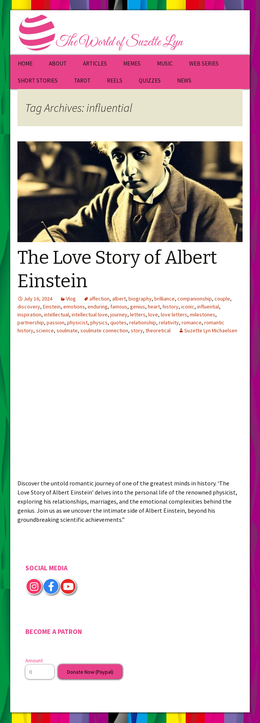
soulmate (67, 330)
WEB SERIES (204, 63)
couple (222, 298)
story (137, 330)
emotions (74, 306)
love (153, 314)
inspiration (29, 314)
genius (137, 306)
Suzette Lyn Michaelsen (210, 330)
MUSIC (165, 63)
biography (140, 298)
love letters (174, 314)
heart (154, 306)
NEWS (184, 80)
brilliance (164, 298)
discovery (28, 306)
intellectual (56, 314)
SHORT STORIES (38, 80)
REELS (114, 80)
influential (208, 306)
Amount (34, 660)
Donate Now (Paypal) (90, 671)
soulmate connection (104, 330)
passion (55, 322)
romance (192, 322)
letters (138, 314)
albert (119, 298)
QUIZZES (150, 80)
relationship (142, 322)
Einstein (52, 306)
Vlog (71, 298)
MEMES (132, 63)
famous (118, 306)
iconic (187, 306)
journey (118, 314)
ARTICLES (95, 63)
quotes (118, 322)
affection (99, 298)
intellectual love (90, 314)
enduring (98, 306)
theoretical (158, 330)
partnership (30, 322)
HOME (25, 63)
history (171, 306)
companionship (194, 298)
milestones (202, 314)
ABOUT (58, 63)
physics (99, 322)
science (45, 330)
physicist (77, 322)
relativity (169, 322)
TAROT (82, 80)
